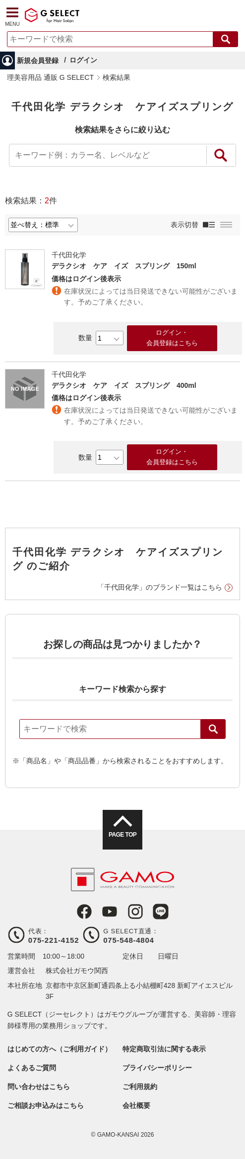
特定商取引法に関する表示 (164, 1049)
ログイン (83, 60)
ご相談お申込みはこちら (45, 1105)
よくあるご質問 (31, 1068)
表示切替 (184, 225)
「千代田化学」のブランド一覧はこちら (159, 587)
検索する (225, 39)
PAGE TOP (122, 834)
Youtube (110, 911)
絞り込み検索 (221, 155)
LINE (161, 911)
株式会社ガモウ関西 (77, 971)
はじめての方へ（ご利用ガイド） (59, 1049)
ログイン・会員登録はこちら (172, 338)
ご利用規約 (139, 1087)
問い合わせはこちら (38, 1087)
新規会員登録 (38, 60)
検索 (213, 729)
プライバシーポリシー (157, 1068)
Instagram (135, 911)
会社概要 (136, 1105)
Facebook (84, 911)
